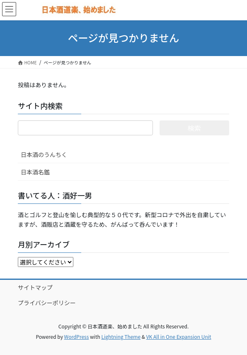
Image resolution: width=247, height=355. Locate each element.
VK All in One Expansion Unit (178, 336)
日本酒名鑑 (35, 172)
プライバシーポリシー (47, 303)
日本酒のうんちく (44, 154)
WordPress (76, 336)
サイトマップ (35, 287)
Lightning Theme (120, 336)
